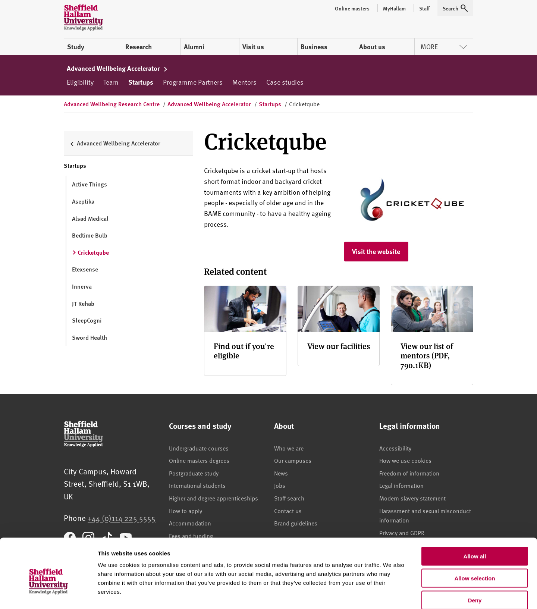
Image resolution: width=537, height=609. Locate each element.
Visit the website (376, 251)
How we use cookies (405, 460)
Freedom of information (409, 473)
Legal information (401, 485)
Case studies (285, 82)
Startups (140, 82)
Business (314, 46)
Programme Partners (193, 82)
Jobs (279, 485)
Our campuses (292, 460)
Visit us (253, 46)
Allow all (475, 517)
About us (372, 46)
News (281, 473)
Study (75, 46)
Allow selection (474, 539)
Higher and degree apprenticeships (213, 498)
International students (197, 485)
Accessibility (395, 448)
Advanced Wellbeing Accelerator (117, 68)
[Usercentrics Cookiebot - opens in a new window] (48, 594)
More (444, 46)
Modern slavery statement (412, 498)
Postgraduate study (194, 473)
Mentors (244, 82)
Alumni (194, 46)
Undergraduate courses (199, 448)
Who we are (289, 448)
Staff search (289, 498)
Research (138, 46)
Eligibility (80, 82)
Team (111, 82)
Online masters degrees (199, 460)
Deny (475, 561)
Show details (391, 594)
